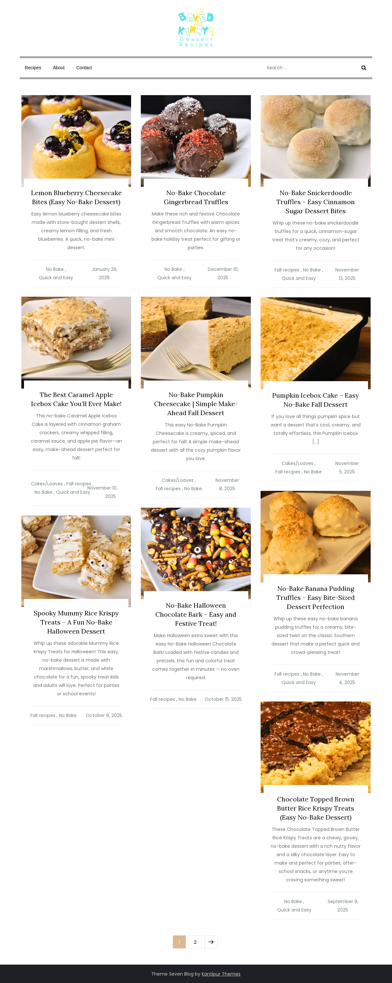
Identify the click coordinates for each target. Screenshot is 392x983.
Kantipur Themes (221, 974)
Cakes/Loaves (47, 484)
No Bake (55, 269)
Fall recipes (286, 270)
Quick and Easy (56, 278)
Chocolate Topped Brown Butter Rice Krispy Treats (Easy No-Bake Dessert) (315, 808)
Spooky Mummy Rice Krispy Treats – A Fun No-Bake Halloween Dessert (76, 622)
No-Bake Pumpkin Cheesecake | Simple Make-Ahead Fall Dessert (196, 404)
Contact (84, 67)
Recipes (33, 67)
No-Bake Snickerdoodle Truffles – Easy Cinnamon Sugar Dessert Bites (315, 202)
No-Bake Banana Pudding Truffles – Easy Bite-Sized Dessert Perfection (315, 597)
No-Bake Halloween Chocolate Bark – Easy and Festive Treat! (195, 614)
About (59, 67)
